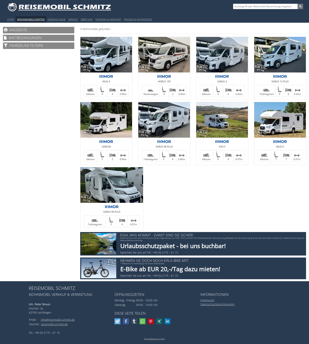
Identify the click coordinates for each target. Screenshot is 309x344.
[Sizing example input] (265, 6)
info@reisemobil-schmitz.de (58, 319)
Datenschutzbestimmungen (217, 304)
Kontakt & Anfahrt (108, 19)
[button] (117, 321)
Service (73, 19)
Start (10, 19)
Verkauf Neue (56, 19)
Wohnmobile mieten (31, 19)
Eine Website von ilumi (154, 338)
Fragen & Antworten (138, 19)
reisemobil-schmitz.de (54, 324)
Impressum (207, 300)
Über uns (87, 19)
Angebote (15, 29)
